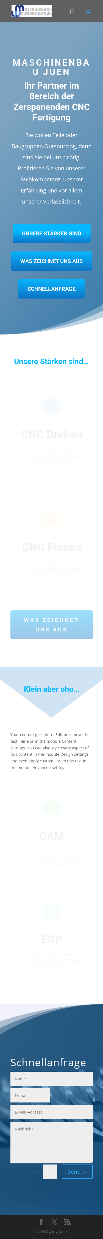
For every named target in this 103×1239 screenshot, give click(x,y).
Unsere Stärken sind (51, 233)
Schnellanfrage (51, 289)
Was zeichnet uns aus (51, 261)
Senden (77, 1171)
